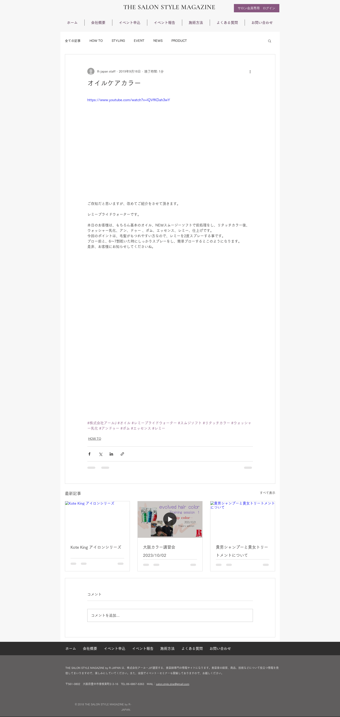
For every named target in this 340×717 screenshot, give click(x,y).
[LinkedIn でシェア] (111, 454)
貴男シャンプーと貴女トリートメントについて (242, 551)
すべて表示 (267, 492)
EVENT (139, 40)
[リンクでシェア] (122, 454)
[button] (269, 41)
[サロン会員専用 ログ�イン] (256, 8)
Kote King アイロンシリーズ (96, 547)
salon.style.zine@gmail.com (172, 684)
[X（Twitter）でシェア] (100, 454)
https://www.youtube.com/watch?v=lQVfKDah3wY (128, 100)
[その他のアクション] (250, 71)
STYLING (118, 40)
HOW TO (96, 40)
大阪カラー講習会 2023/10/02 (159, 551)
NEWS (158, 40)
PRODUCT (179, 40)
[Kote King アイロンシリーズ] (97, 519)
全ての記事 (73, 40)
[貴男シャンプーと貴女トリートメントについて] (242, 519)
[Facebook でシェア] (89, 454)
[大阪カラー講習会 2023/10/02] (170, 519)
